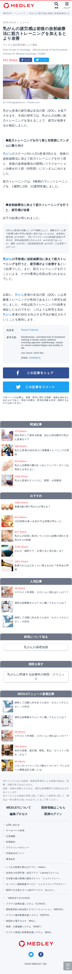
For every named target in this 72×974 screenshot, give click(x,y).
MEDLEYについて (18, 807)
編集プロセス (19, 814)
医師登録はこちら (53, 807)
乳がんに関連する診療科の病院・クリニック (36, 676)
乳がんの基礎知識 (36, 647)
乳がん (7, 153)
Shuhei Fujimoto (29, 330)
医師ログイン (53, 814)
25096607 (34, 358)
